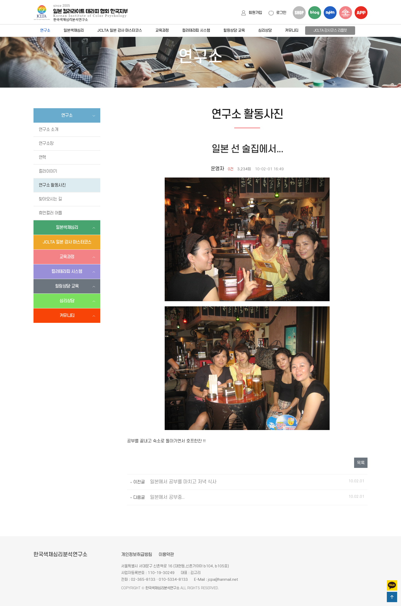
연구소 (45, 30)
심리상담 (265, 30)
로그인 (277, 13)
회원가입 (251, 13)
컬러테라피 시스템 (196, 30)
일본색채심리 (74, 30)
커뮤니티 (291, 30)
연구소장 (46, 143)
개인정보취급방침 (136, 554)
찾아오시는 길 (50, 199)
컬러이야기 (48, 171)
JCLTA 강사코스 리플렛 (330, 30)
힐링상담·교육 (234, 30)
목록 (361, 463)
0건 (230, 169)
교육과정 (162, 30)
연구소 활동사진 (52, 185)
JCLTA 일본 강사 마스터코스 (119, 30)
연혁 (42, 157)
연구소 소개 (48, 129)
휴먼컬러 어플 (50, 213)
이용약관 (166, 554)
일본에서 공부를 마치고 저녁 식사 (183, 482)
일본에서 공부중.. (167, 497)
